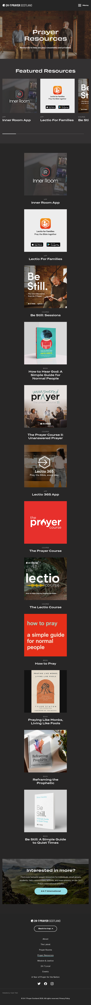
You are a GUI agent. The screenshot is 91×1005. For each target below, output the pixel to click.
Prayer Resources (45, 955)
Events (45, 972)
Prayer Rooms (45, 950)
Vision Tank (14, 993)
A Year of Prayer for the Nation (45, 977)
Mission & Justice (45, 961)
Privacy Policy (64, 998)
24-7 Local (45, 966)
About (45, 939)
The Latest (45, 944)
